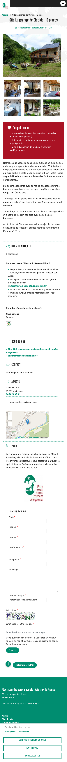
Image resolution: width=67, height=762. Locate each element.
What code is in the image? (19, 624)
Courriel (12, 537)
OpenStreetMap (34, 438)
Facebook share (8, 664)
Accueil (5, 14)
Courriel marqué (16, 595)
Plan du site (7, 719)
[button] (32, 55)
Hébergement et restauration (32, 27)
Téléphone (14, 559)
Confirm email (16, 547)
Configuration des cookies (32, 740)
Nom (11, 517)
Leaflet (21, 438)
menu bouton (63, 3)
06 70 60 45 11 (13, 394)
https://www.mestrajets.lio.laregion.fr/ (28, 286)
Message (13, 569)
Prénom (13, 527)
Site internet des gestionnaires (23, 355)
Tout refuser (32, 748)
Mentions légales (10, 722)
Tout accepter (32, 756)
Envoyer (12, 650)
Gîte (50, 27)
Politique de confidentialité (17, 731)
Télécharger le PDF (25, 665)
